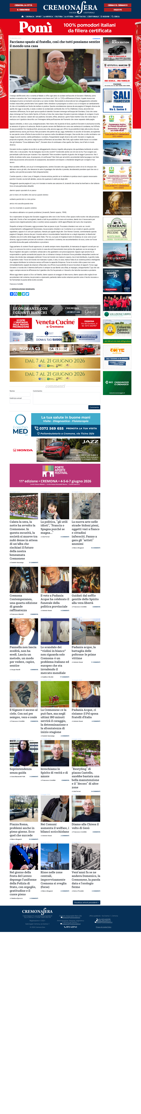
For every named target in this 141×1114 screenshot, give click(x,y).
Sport (39, 16)
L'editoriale (93, 16)
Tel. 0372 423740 (103, 919)
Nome (20, 393)
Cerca (116, 16)
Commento (66, 397)
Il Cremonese (23, 10)
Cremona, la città (23, 5)
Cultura (59, 16)
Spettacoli (80, 16)
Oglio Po (118, 10)
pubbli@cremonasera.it (103, 922)
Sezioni (105, 16)
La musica (48, 16)
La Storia (68, 16)
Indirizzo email (20, 400)
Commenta (94, 407)
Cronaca (30, 16)
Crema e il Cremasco (117, 5)
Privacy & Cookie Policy (103, 927)
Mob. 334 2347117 (103, 921)
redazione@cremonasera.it (70, 924)
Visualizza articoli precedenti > (86, 902)
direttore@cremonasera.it (70, 917)
